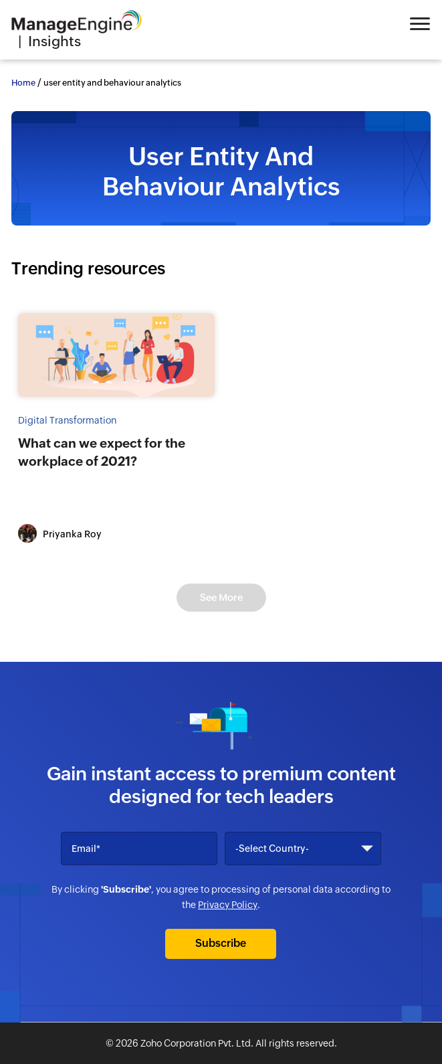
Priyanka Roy (72, 534)
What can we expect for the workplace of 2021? (101, 452)
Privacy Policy (227, 904)
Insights (54, 41)
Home (23, 83)
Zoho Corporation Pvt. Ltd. (196, 1043)
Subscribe (220, 943)
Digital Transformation (67, 420)
